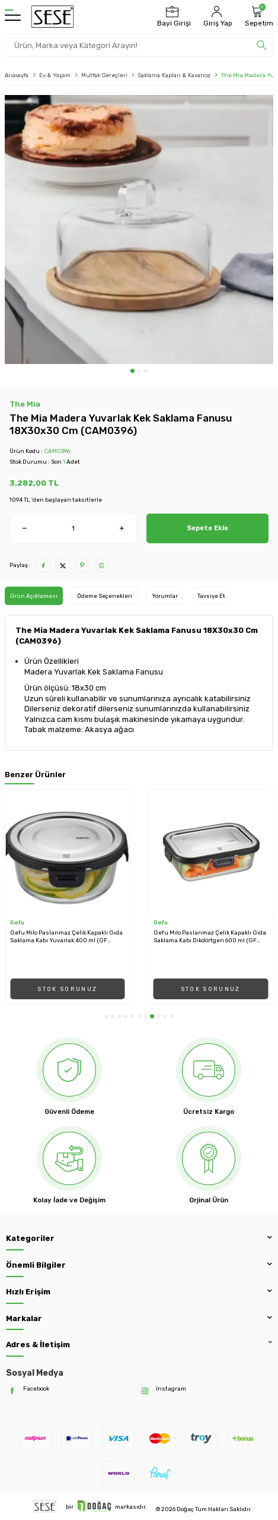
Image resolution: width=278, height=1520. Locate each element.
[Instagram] (145, 1391)
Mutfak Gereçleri (104, 75)
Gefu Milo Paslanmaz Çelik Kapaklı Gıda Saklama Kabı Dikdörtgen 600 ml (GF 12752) (210, 936)
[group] (139, 229)
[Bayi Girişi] (172, 16)
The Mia (24, 404)
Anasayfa (16, 75)
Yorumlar (165, 596)
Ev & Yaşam (55, 75)
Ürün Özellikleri (51, 661)
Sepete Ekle (207, 528)
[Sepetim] (257, 16)
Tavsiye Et (211, 596)
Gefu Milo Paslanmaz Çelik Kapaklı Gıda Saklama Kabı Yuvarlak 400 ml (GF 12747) (66, 936)
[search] (261, 45)
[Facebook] (12, 1391)
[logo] (52, 16)
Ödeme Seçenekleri (104, 596)
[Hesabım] (216, 16)
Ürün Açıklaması (33, 596)
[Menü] (13, 16)
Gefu (17, 922)
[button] (132, 371)
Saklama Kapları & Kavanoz (174, 75)
